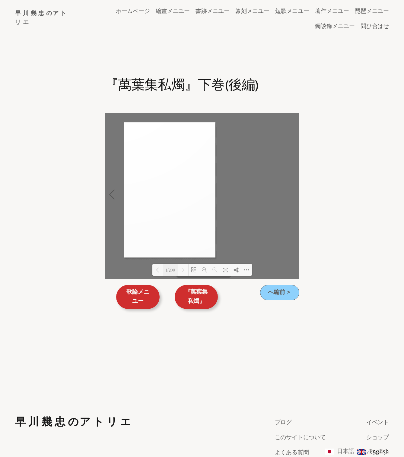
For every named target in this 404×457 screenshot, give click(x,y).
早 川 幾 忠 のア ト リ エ (73, 347)
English (379, 450)
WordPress (379, 438)
